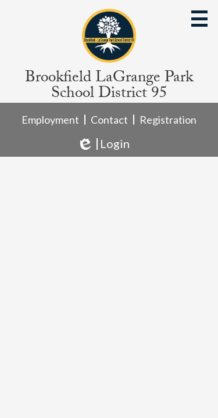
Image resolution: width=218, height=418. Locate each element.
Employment (50, 119)
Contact (109, 119)
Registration (168, 119)
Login (103, 143)
